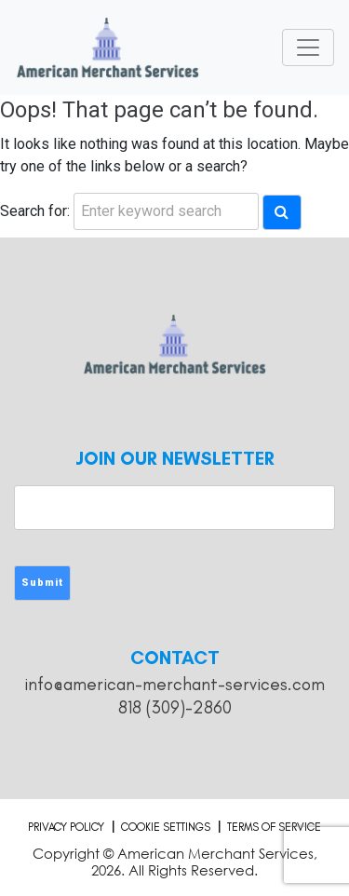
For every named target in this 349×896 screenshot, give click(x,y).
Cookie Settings (165, 827)
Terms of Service (274, 827)
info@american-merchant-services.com (174, 684)
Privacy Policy (66, 827)
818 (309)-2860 (175, 707)
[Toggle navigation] (308, 47)
